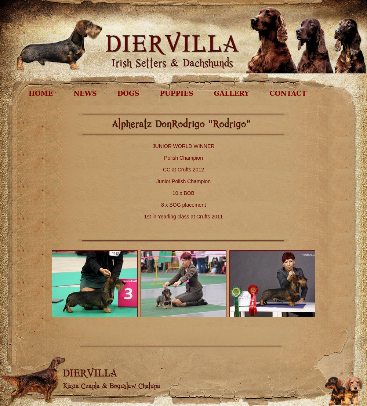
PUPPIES (176, 93)
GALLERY (231, 93)
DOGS (128, 93)
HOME (41, 93)
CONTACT (287, 93)
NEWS (85, 93)
